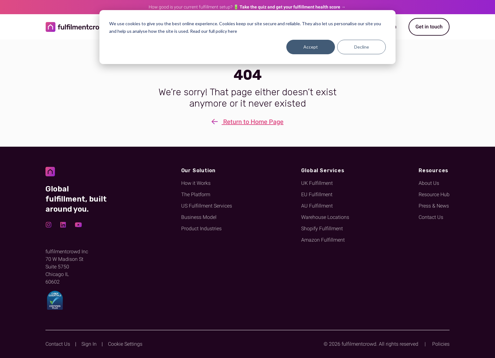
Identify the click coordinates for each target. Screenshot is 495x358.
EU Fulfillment (316, 194)
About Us (429, 183)
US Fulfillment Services (206, 206)
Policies (441, 344)
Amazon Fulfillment (323, 240)
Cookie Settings (125, 344)
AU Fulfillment (317, 206)
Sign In (89, 344)
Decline (361, 47)
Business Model (199, 217)
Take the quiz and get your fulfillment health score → (293, 6)
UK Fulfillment (317, 183)
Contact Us (431, 217)
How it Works (196, 183)
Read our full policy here (213, 31)
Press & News (434, 206)
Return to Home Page (247, 122)
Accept (310, 47)
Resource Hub (434, 194)
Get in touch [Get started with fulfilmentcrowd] (429, 27)
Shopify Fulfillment (322, 229)
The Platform (195, 194)
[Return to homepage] (77, 27)
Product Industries (201, 229)
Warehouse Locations (325, 217)
